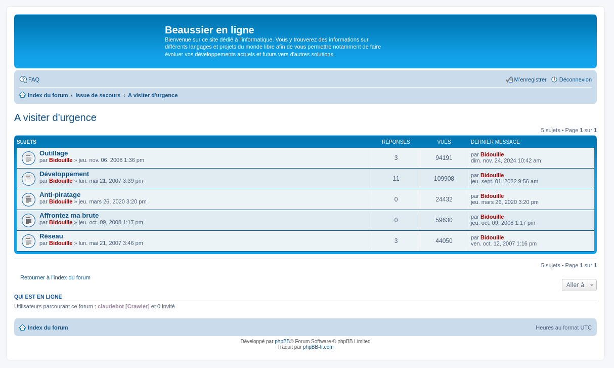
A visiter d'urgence (55, 117)
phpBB (282, 341)
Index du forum (48, 327)
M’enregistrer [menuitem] (530, 79)
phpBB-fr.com (318, 347)
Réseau (51, 236)
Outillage (53, 153)
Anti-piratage (59, 194)
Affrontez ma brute (69, 215)
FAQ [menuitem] (33, 79)
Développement (64, 174)
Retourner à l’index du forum (55, 277)
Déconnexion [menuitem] (575, 79)
